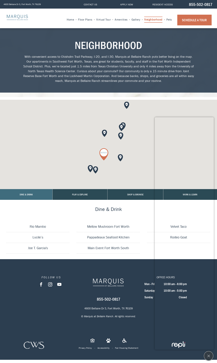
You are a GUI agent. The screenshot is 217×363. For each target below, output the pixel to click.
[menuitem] (70, 20)
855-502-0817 (200, 4)
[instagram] (50, 284)
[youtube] (59, 284)
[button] (104, 154)
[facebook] (41, 284)
